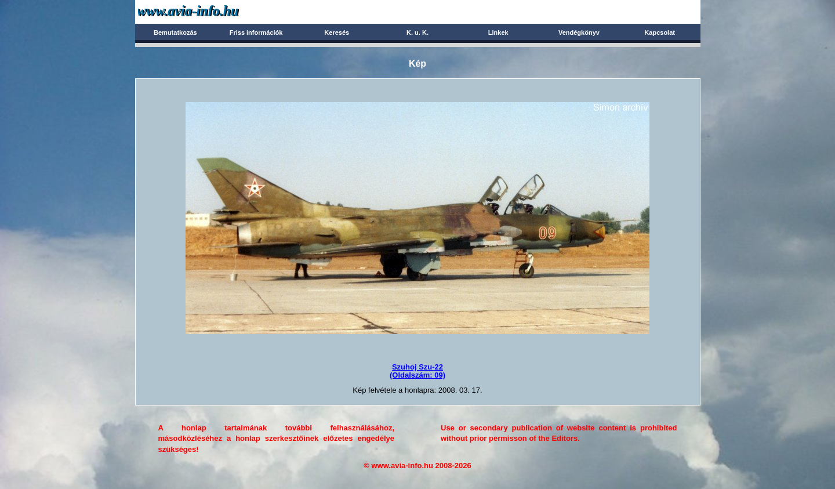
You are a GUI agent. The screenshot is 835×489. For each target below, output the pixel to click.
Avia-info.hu (208, 11)
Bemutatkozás (175, 32)
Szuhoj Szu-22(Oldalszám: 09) (417, 371)
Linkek (498, 32)
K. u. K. (417, 32)
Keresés (336, 32)
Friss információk (256, 32)
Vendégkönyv (579, 32)
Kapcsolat (659, 32)
